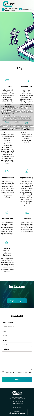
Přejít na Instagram (17, 301)
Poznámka (5, 349)
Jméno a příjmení (7, 322)
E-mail (4, 331)
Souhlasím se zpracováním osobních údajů (19, 372)
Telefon (4, 340)
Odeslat (17, 379)
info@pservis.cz (25, 9)
